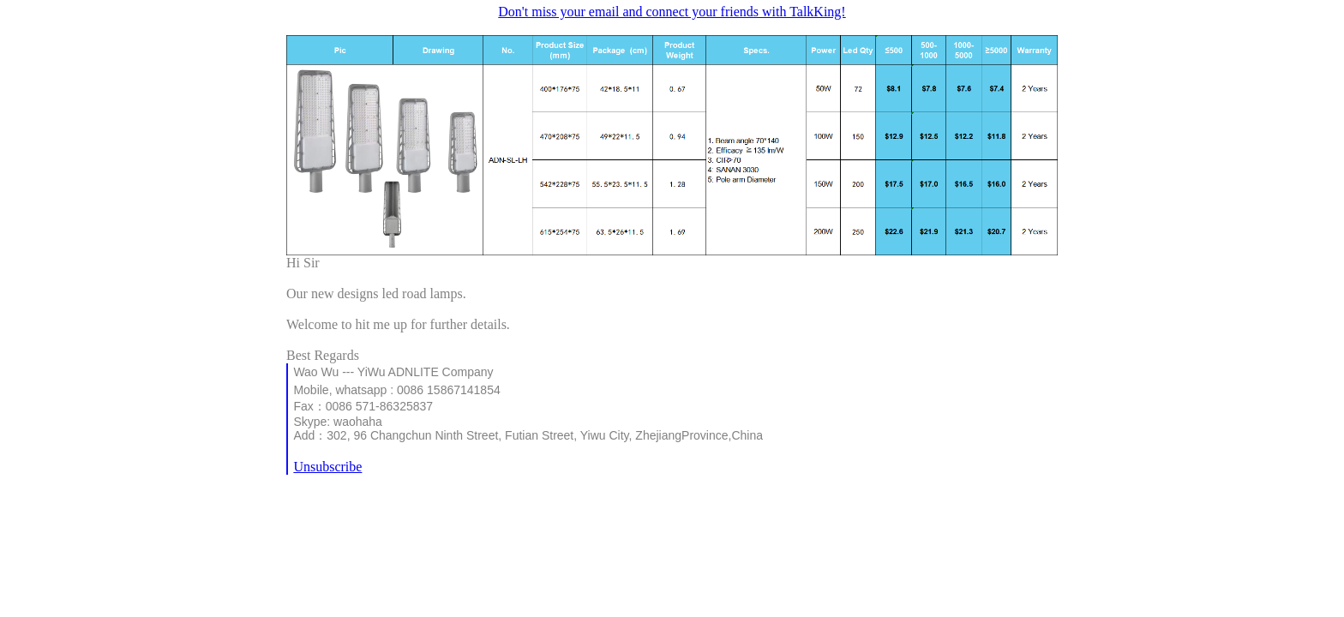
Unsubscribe (327, 466)
